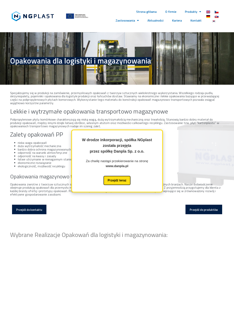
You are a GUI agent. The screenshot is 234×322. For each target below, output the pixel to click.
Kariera (177, 20)
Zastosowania (127, 20)
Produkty (193, 11)
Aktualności (155, 20)
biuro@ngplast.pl (192, 278)
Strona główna (146, 11)
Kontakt (196, 20)
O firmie (170, 11)
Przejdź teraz (117, 180)
